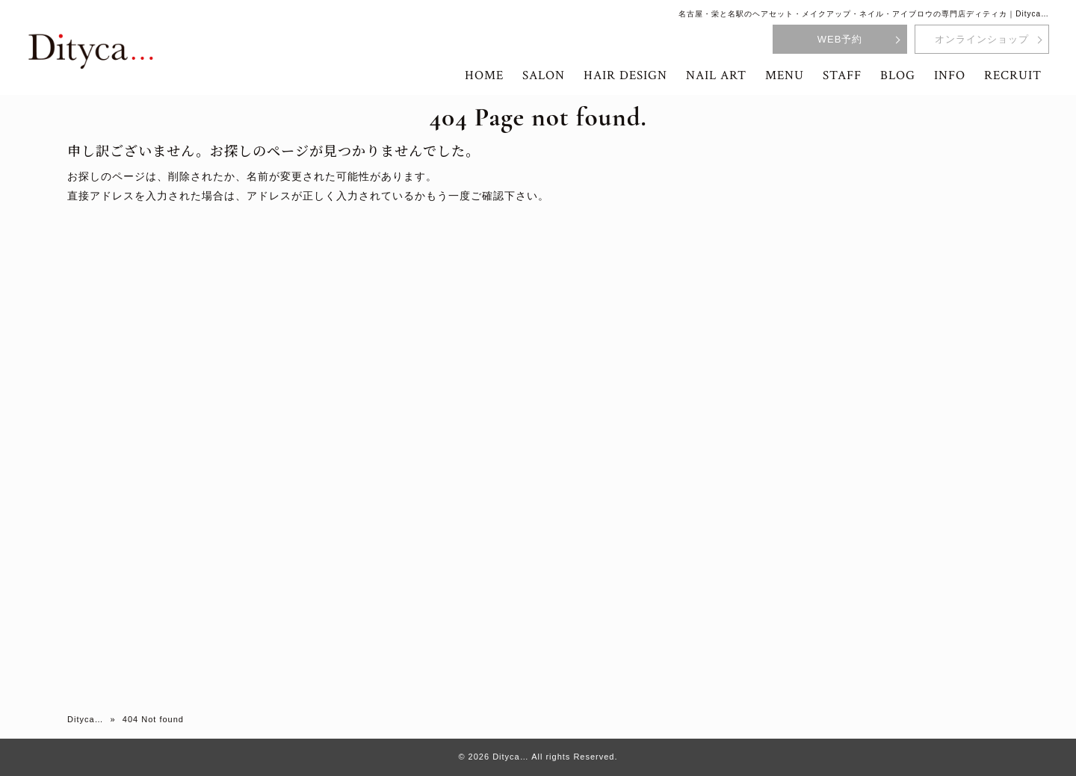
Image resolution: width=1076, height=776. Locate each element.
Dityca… (85, 719)
